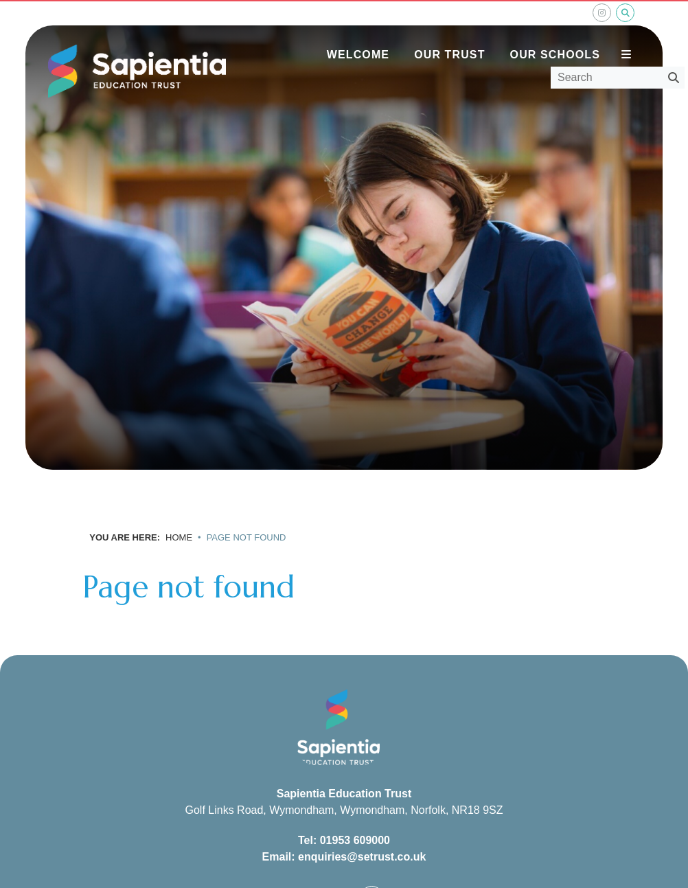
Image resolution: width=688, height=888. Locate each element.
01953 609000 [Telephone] (355, 840)
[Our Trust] (449, 34)
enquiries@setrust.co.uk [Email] (362, 857)
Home (178, 537)
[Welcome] (358, 34)
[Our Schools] (555, 34)
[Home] (137, 71)
